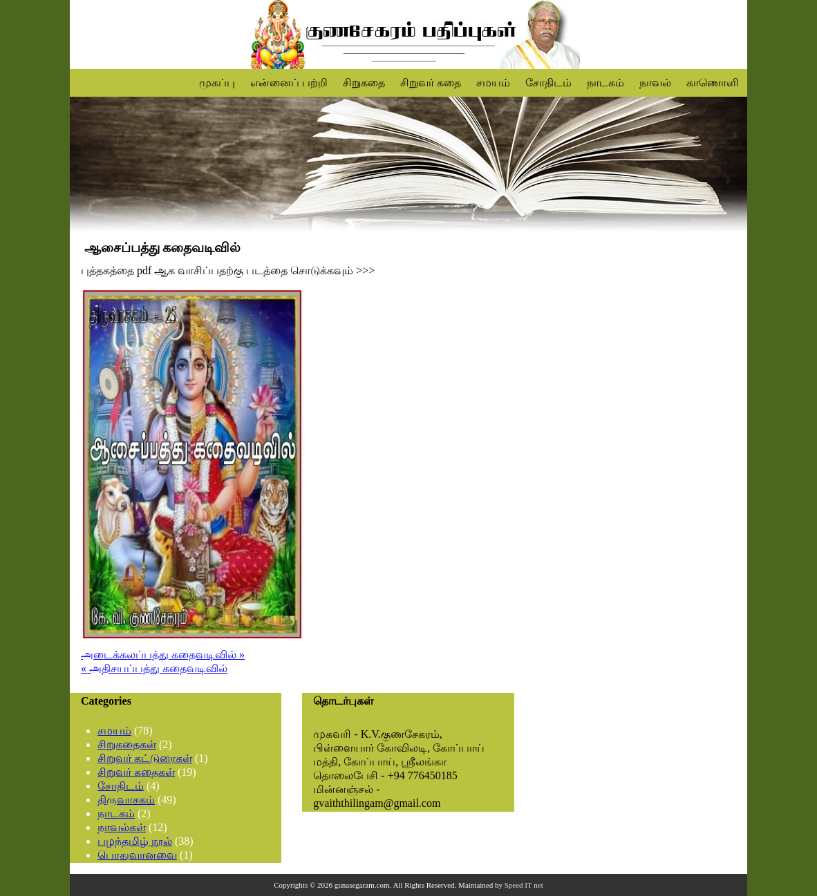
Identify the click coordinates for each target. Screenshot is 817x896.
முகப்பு (217, 82)
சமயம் (493, 82)
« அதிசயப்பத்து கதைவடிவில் (154, 668)
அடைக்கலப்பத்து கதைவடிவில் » (163, 654)
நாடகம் (605, 82)
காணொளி (712, 82)
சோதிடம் (548, 82)
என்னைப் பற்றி (289, 82)
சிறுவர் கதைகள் (136, 772)
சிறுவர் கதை (430, 82)
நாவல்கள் (121, 827)
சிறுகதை (364, 82)
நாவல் (655, 82)
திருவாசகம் (126, 800)
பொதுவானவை (137, 855)
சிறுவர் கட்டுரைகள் (144, 758)
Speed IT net (524, 885)
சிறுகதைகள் (126, 744)
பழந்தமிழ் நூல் (134, 841)
